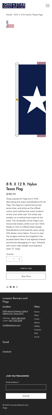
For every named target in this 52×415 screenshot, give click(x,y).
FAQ (36, 333)
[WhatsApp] (7, 287)
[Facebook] (10, 287)
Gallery (37, 326)
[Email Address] (25, 387)
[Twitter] (17, 287)
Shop (36, 315)
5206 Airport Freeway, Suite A (15, 311)
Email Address (12, 382)
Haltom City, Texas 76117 (13, 313)
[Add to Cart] (26, 268)
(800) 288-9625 (18, 318)
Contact (37, 330)
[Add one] (19, 258)
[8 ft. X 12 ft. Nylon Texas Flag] (28, 14)
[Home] (9, 14)
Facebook (7, 351)
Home (36, 312)
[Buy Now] (26, 276)
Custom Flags (37, 319)
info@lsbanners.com (11, 325)
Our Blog (37, 337)
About (37, 322)
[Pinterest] (13, 287)
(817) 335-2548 (15, 320)
